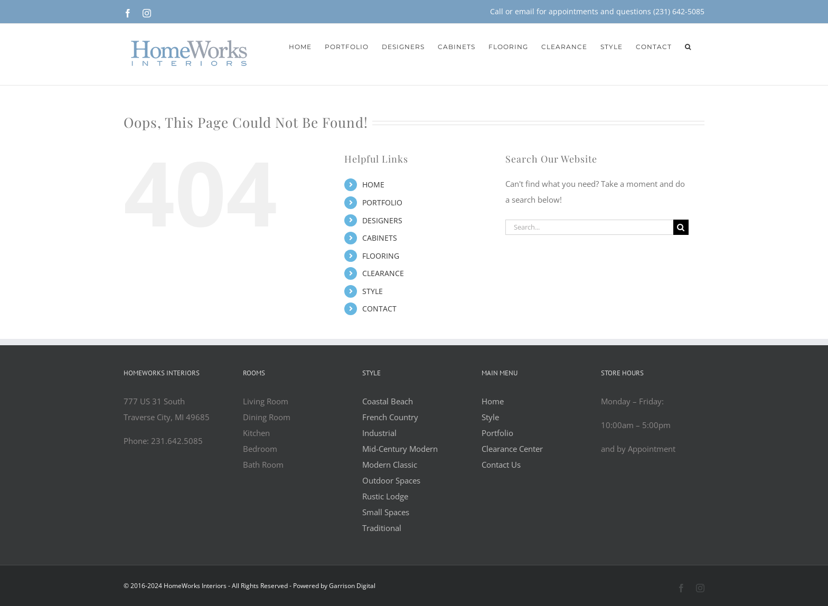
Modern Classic (389, 464)
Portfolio (497, 433)
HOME (373, 184)
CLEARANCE (383, 273)
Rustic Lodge (385, 496)
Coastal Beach (387, 401)
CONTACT (379, 309)
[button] (688, 46)
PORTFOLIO (382, 202)
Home (493, 401)
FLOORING (380, 256)
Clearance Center (512, 448)
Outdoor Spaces (391, 480)
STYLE (372, 291)
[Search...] (589, 227)
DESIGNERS (382, 220)
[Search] (681, 227)
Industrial (379, 433)
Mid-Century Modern (400, 448)
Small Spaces (385, 512)
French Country (390, 417)
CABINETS (379, 238)
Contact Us (501, 464)
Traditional (381, 528)
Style (490, 417)
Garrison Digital (352, 585)
